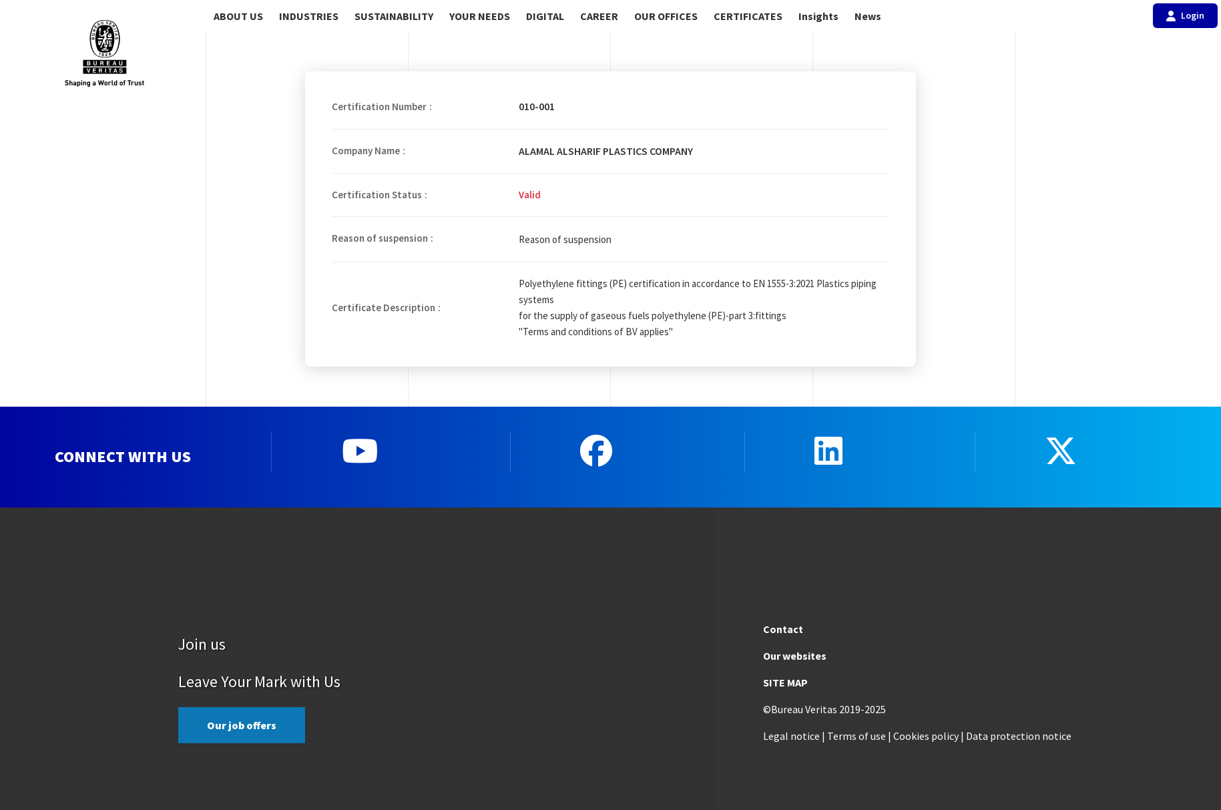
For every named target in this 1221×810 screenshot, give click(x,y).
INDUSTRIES (308, 16)
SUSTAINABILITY (393, 16)
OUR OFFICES (666, 16)
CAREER (599, 16)
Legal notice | (794, 736)
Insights (818, 16)
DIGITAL (545, 16)
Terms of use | (859, 736)
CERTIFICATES (748, 16)
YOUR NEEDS (479, 16)
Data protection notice (1018, 736)
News (867, 16)
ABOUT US (238, 16)
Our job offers (241, 725)
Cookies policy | (928, 736)
